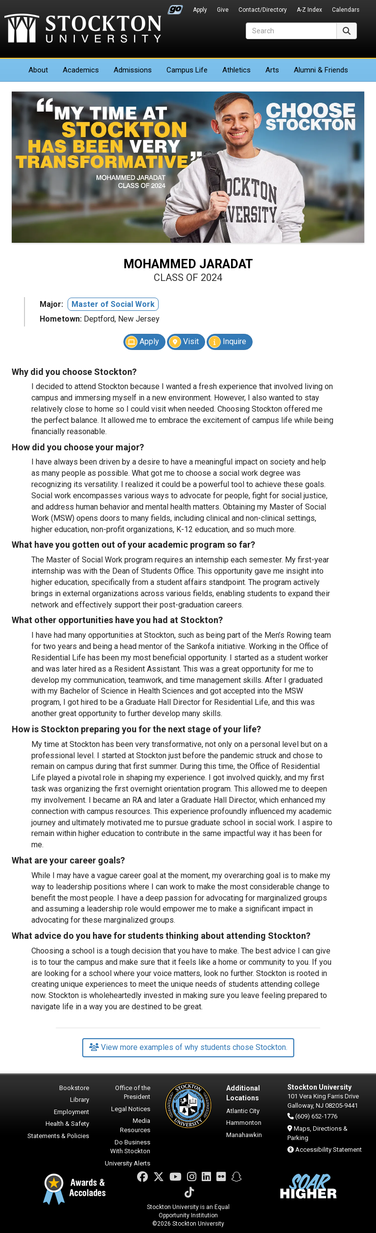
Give (223, 9)
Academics (81, 70)
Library (79, 1099)
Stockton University (82, 29)
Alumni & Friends (321, 70)
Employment (71, 1112)
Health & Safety (67, 1123)
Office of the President (132, 1092)
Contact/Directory (262, 9)
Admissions (133, 70)
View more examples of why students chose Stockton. (188, 1047)
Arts (272, 70)
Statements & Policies (58, 1136)
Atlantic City (242, 1111)
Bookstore (74, 1088)
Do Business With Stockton (130, 1147)
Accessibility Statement (328, 1149)
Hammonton (243, 1122)
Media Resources (135, 1125)
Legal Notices (130, 1109)
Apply (200, 9)
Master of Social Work (113, 304)
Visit (184, 342)
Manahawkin (244, 1135)
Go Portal (175, 7)
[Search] (291, 31)
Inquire (227, 342)
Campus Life (187, 70)
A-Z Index (309, 9)
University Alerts (127, 1163)
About (38, 70)
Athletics (236, 70)
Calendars (345, 9)
